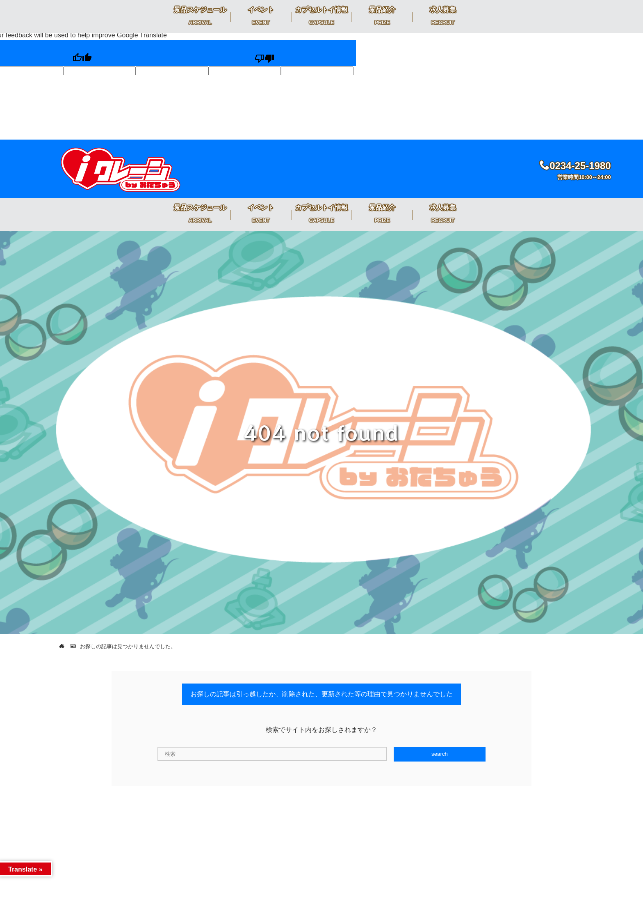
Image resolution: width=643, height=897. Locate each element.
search (439, 754)
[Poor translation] (264, 53)
